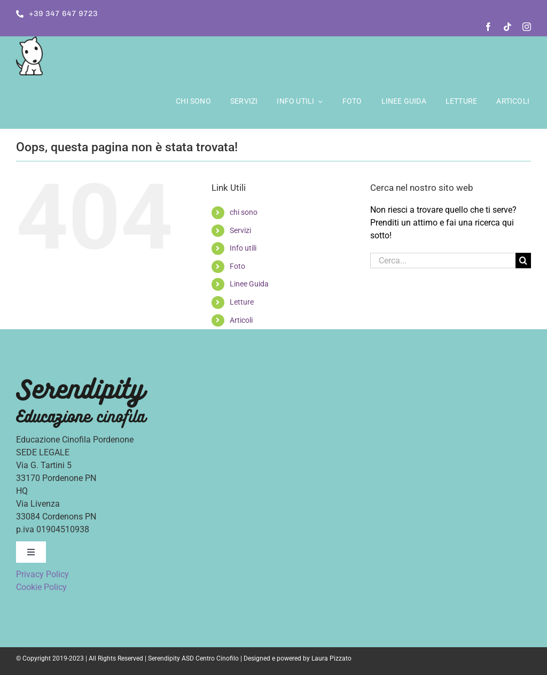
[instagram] (526, 26)
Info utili (243, 248)
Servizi (240, 230)
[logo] (29, 40)
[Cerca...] (442, 260)
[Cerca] (523, 260)
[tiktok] (507, 26)
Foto (237, 266)
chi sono (243, 212)
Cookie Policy (41, 587)
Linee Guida (249, 284)
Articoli (241, 320)
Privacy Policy (42, 574)
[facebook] (488, 26)
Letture (242, 302)
